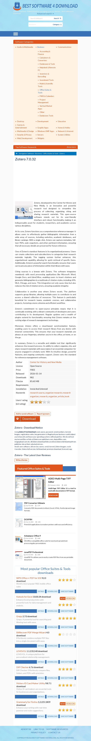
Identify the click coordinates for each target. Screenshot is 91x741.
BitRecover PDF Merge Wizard (31, 632)
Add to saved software (25, 414)
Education (62, 121)
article (61, 396)
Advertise (25, 729)
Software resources (57, 729)
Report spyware (44, 414)
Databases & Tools (47, 64)
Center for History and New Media (45, 362)
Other (42, 112)
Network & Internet (65, 131)
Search (56, 18)
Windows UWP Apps (45, 131)
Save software (67, 591)
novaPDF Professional (33, 552)
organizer (52, 396)
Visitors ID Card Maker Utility (30, 683)
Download (25, 418)
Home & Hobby (64, 128)
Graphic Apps (42, 128)
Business (40, 47)
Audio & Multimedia (25, 47)
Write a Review (22, 460)
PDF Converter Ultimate (34, 503)
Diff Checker (22, 667)
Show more (71, 147)
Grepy (19, 616)
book (67, 396)
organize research (53, 392)
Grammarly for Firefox (27, 701)
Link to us (38, 729)
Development (42, 121)
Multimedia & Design (25, 131)
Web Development (24, 138)
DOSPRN (28, 519)
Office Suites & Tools (50, 153)
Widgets (40, 138)
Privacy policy (38, 732)
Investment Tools (47, 80)
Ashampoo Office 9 (32, 535)
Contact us (54, 732)
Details (41, 591)
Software (31, 153)
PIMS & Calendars (47, 96)
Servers (40, 135)
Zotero (62, 153)
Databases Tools (46, 116)
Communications (64, 47)
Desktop (20, 121)
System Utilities (64, 135)
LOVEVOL (21, 650)
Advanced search (44, 13)
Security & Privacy (24, 135)
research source (37, 392)
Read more (53, 495)
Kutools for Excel (24, 596)
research (44, 396)
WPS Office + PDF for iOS (28, 577)
